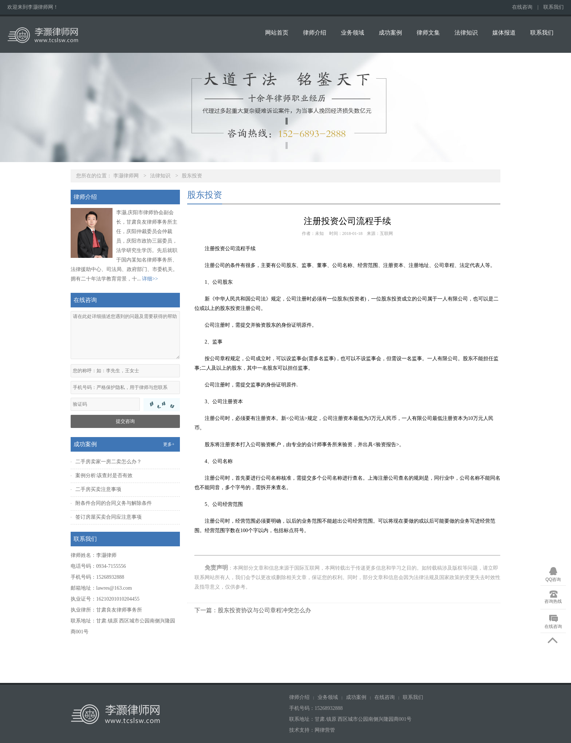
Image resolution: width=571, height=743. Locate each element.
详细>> (150, 279)
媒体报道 (504, 33)
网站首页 (276, 33)
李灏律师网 (126, 175)
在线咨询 (522, 7)
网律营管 (325, 730)
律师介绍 (314, 33)
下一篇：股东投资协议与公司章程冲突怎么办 (252, 610)
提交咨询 (125, 421)
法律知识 (466, 33)
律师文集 (428, 33)
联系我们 (553, 7)
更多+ (168, 444)
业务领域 (352, 33)
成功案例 (390, 33)
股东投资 (192, 175)
